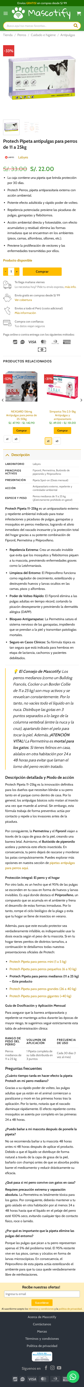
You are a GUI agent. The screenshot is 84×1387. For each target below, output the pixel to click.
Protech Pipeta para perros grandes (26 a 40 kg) (43, 989)
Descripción (16, 454)
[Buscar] (76, 26)
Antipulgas (67, 35)
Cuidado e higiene (43, 35)
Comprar (42, 271)
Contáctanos (42, 1324)
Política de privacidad (42, 1346)
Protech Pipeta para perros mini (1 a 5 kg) (38, 962)
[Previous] (3, 408)
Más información (25, 313)
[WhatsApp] (73, 1377)
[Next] (81, 408)
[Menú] (5, 13)
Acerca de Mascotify (42, 1317)
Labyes (23, 157)
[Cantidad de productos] (11, 272)
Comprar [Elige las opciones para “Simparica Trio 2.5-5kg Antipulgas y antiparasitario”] (62, 430)
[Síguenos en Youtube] (59, 1368)
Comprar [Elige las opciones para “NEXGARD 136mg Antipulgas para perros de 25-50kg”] (21, 430)
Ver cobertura (23, 300)
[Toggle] (7, 454)
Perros (21, 35)
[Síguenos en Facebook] (46, 1368)
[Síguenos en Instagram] (52, 1368)
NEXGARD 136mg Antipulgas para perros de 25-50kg (21, 415)
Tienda (8, 35)
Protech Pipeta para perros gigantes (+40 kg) (40, 996)
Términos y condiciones (42, 1339)
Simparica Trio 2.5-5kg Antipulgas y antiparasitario (62, 415)
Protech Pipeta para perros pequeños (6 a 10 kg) (43, 969)
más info (70, 287)
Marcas (42, 1331)
